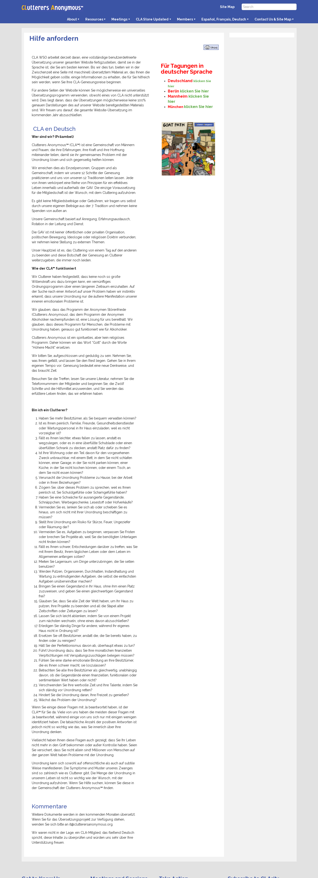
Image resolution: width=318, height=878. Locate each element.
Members (185, 19)
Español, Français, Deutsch (223, 19)
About (72, 19)
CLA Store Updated (152, 19)
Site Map (227, 7)
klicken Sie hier (194, 91)
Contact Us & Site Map (273, 19)
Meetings (119, 19)
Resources (94, 19)
